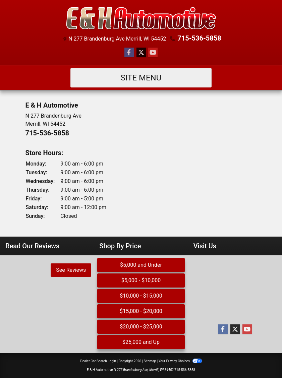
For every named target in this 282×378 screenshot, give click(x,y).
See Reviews (71, 270)
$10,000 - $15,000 (141, 296)
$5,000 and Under (141, 265)
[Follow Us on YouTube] (153, 53)
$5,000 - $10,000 (141, 280)
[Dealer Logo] (141, 18)
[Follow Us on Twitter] (141, 53)
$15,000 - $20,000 (141, 311)
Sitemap (150, 361)
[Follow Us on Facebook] (129, 53)
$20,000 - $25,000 (141, 326)
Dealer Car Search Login (98, 361)
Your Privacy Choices (180, 361)
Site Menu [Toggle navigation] (141, 77)
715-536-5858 (199, 38)
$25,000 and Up (141, 342)
